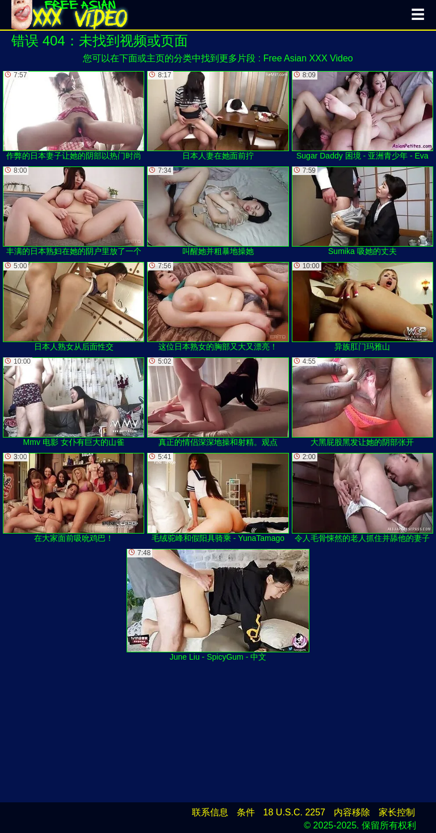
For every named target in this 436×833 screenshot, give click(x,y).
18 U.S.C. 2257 (294, 812)
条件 (246, 812)
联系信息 (210, 812)
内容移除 (352, 812)
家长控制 (397, 812)
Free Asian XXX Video (308, 58)
